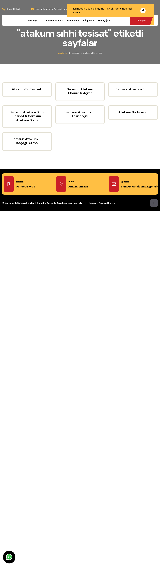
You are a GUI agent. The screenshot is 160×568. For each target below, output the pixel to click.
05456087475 (14, 8)
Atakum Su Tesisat (133, 112)
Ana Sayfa (33, 20)
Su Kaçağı (103, 20)
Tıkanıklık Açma (52, 20)
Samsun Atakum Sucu (133, 89)
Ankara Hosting (107, 203)
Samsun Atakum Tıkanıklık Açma (80, 91)
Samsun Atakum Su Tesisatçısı (79, 114)
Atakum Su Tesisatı (27, 89)
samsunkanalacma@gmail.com (51, 8)
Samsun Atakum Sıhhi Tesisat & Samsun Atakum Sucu (27, 116)
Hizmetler (72, 20)
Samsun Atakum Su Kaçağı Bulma (26, 141)
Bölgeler (87, 20)
